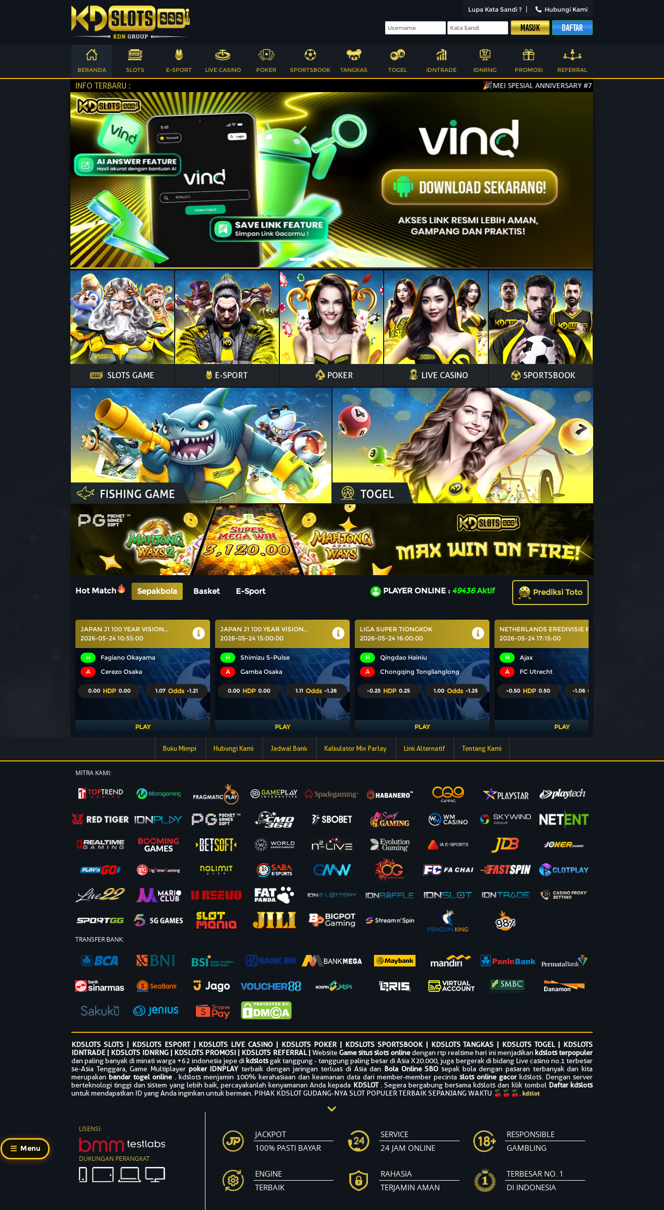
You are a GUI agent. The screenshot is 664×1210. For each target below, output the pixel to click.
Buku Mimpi (180, 748)
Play (142, 727)
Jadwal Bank (290, 748)
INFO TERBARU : (103, 86)
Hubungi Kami (561, 9)
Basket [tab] (206, 591)
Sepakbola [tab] (157, 591)
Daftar (572, 27)
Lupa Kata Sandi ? (495, 9)
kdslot (531, 1093)
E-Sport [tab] (250, 591)
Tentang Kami (482, 748)
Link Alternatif (425, 748)
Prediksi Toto (550, 592)
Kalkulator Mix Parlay (356, 748)
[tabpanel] (332, 677)
